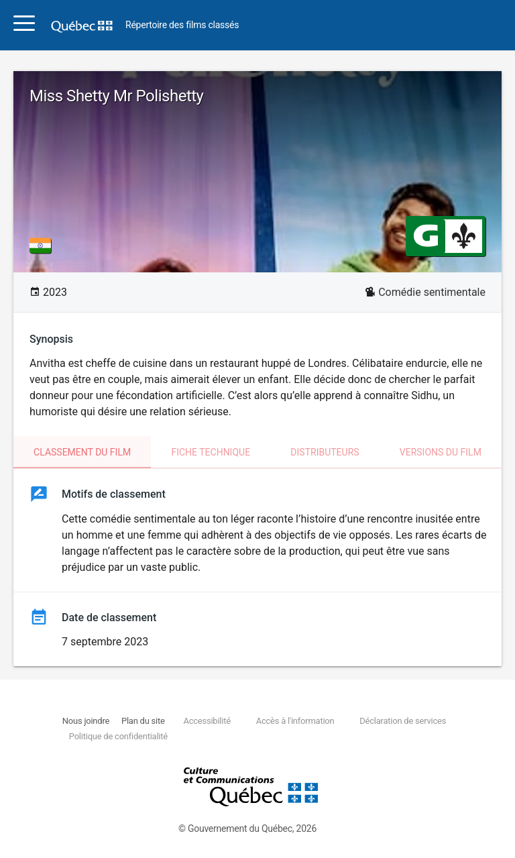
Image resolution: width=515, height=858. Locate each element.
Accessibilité (206, 721)
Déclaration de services (402, 721)
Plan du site (143, 721)
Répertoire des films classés (182, 25)
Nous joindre (85, 721)
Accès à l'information (295, 721)
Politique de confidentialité (118, 736)
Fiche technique (210, 452)
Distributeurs (324, 452)
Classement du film (82, 452)
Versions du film (440, 452)
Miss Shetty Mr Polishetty (117, 96)
